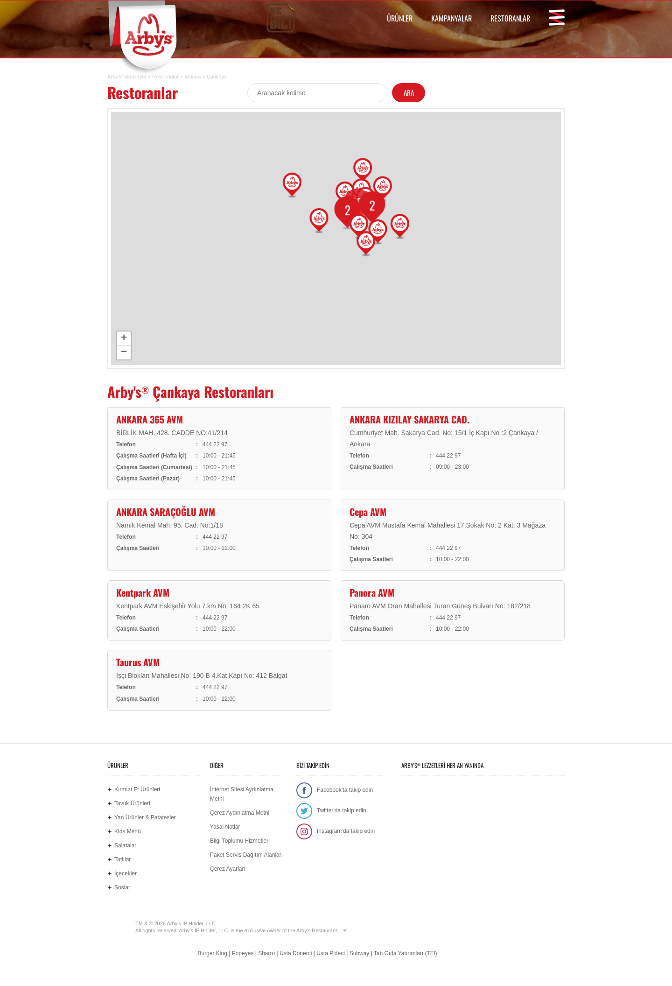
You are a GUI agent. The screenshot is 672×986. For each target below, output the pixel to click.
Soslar (122, 887)
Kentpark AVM (142, 592)
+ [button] (124, 338)
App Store (430, 791)
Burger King (212, 953)
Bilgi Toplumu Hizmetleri (240, 841)
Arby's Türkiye (149, 35)
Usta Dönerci (296, 953)
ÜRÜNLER (400, 18)
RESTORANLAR (510, 18)
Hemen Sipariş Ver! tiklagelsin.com (528, 828)
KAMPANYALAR (451, 18)
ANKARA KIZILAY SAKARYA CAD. (409, 419)
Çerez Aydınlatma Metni (239, 813)
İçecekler (125, 873)
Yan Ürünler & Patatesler (145, 817)
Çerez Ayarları (227, 869)
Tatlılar (122, 859)
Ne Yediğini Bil (444, 828)
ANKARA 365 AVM (149, 419)
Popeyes (243, 953)
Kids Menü (127, 831)
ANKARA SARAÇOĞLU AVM (165, 512)
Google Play (490, 791)
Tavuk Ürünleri (132, 803)
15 (352, 206)
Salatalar (125, 845)
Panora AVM (372, 592)
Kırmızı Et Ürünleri (137, 789)
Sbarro (266, 953)
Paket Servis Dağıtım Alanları (246, 855)
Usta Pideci (330, 953)
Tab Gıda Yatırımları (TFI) (405, 953)
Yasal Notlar (225, 827)
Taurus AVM (138, 662)
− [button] (124, 352)
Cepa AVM (368, 512)
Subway (360, 953)
